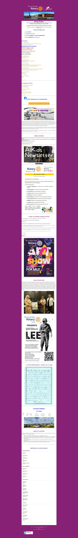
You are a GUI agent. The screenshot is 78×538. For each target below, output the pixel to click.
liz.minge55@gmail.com (26, 143)
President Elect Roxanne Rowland (28, 61)
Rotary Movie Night (25, 89)
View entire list (24, 94)
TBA (22, 76)
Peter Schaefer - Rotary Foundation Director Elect (31, 43)
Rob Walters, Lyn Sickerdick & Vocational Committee (32, 68)
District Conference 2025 (26, 92)
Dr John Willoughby (26, 57)
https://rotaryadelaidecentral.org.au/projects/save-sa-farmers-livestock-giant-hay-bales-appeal (36, 231)
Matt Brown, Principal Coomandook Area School (31, 65)
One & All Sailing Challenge (27, 85)
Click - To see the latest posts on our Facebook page (39, 103)
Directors (23, 73)
